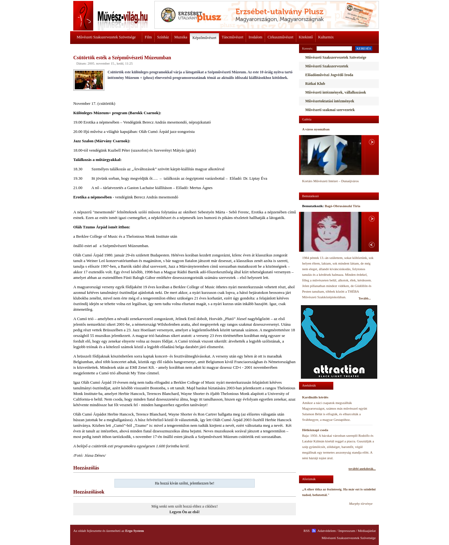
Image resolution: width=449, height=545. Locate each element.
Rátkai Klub (315, 83)
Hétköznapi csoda (315, 430)
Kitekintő (306, 37)
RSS (307, 531)
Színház (163, 37)
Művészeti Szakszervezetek (326, 66)
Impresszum (346, 531)
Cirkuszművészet (280, 37)
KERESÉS (363, 48)
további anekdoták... (362, 468)
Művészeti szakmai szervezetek (330, 110)
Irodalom (255, 37)
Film (148, 37)
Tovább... (365, 298)
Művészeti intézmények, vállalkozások (335, 92)
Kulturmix (326, 37)
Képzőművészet (204, 38)
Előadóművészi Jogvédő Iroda (329, 75)
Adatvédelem (326, 531)
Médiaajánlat (367, 531)
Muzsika (180, 37)
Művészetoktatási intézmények (329, 101)
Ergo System (134, 531)
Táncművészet (232, 37)
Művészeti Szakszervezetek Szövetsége (106, 37)
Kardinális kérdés (315, 397)
